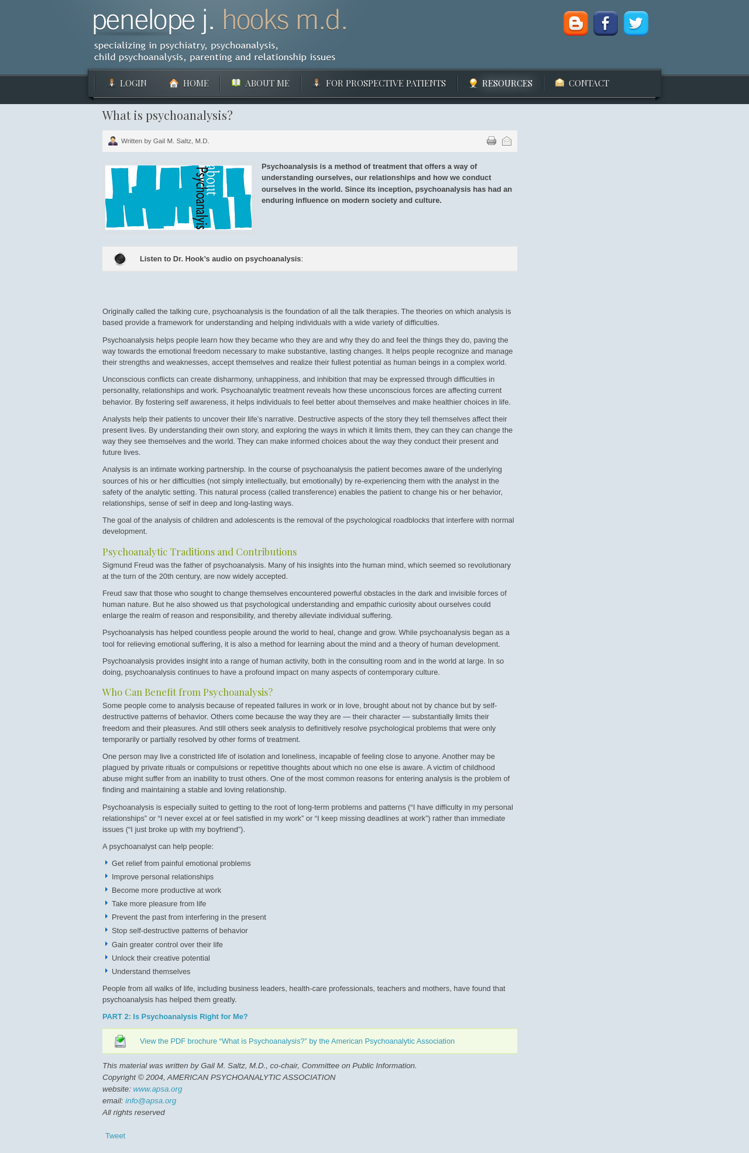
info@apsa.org (150, 1100)
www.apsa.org (156, 1089)
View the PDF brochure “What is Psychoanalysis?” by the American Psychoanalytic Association (297, 1041)
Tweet (115, 1135)
